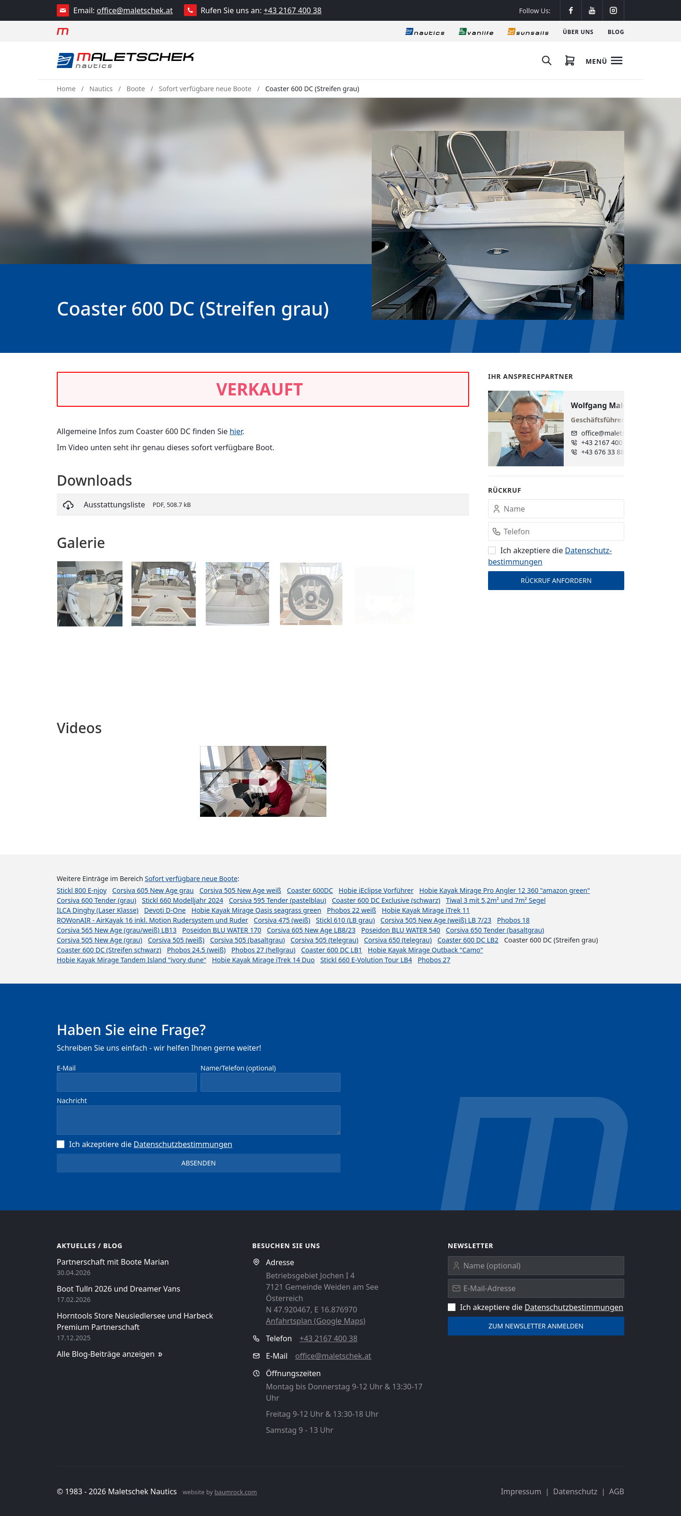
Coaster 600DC (310, 890)
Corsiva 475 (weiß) (282, 920)
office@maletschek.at (135, 10)
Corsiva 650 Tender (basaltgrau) (495, 929)
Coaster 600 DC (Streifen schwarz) (109, 949)
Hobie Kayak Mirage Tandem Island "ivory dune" (131, 959)
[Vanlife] (476, 31)
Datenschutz (575, 1491)
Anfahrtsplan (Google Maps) (315, 1321)
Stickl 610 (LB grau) (345, 920)
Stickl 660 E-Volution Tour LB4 (366, 959)
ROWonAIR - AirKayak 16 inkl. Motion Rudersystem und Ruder (152, 920)
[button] (498, 225)
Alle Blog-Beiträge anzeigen (110, 1354)
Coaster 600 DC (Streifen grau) (312, 88)
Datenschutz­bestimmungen (183, 1144)
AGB (616, 1491)
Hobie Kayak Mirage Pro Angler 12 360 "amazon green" (504, 890)
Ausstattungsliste (114, 504)
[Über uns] (578, 31)
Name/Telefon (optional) (238, 1067)
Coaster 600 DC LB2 (467, 939)
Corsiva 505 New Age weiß (240, 890)
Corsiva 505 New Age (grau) (99, 939)
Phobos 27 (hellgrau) (263, 949)
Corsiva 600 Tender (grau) (96, 900)
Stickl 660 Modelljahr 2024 (182, 900)
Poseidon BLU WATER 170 (221, 929)
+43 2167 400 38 (293, 10)
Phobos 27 (434, 959)
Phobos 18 (513, 920)
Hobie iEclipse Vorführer (376, 890)
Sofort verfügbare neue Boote (205, 88)
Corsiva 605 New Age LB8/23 (311, 929)
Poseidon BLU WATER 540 (400, 929)
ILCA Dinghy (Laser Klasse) (98, 910)
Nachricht (72, 1100)
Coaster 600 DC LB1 (331, 949)
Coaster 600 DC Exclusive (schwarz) (386, 900)
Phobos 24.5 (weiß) (196, 949)
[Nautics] (425, 31)
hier (235, 431)
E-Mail (66, 1067)
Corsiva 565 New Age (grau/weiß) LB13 (116, 929)
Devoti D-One (165, 910)
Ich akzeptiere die (144, 1144)
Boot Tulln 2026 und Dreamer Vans (118, 1289)
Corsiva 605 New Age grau (152, 890)
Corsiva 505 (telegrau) (324, 939)
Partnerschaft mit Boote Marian (113, 1262)
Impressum (521, 1491)
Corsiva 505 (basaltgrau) (247, 939)
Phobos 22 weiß (351, 910)
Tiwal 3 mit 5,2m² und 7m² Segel (496, 900)
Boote (136, 88)
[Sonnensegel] (528, 31)
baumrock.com (235, 1492)
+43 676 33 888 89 (609, 451)
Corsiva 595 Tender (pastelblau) (277, 900)
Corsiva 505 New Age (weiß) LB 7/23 (436, 920)
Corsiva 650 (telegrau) (398, 939)
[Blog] (616, 31)
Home (66, 88)
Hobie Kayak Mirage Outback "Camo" (425, 949)
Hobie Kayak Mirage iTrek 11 (426, 910)
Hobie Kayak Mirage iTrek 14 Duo (263, 959)
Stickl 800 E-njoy (81, 890)
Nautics (101, 88)
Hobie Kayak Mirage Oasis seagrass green (257, 910)
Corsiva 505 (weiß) (176, 939)
